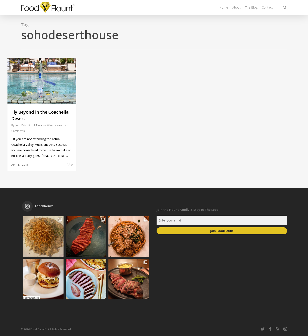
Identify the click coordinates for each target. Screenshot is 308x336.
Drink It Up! (28, 125)
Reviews (41, 125)
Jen (17, 125)
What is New (54, 125)
